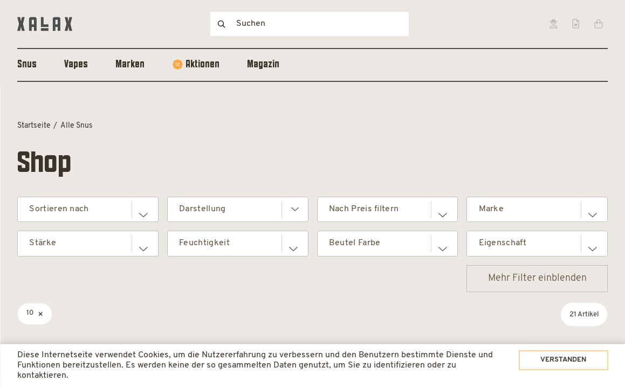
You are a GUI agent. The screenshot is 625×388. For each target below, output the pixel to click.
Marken (130, 64)
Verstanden (546, 354)
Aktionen (202, 64)
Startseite (34, 126)
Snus (27, 64)
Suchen (221, 24)
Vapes (76, 64)
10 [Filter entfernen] (29, 312)
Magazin (263, 64)
